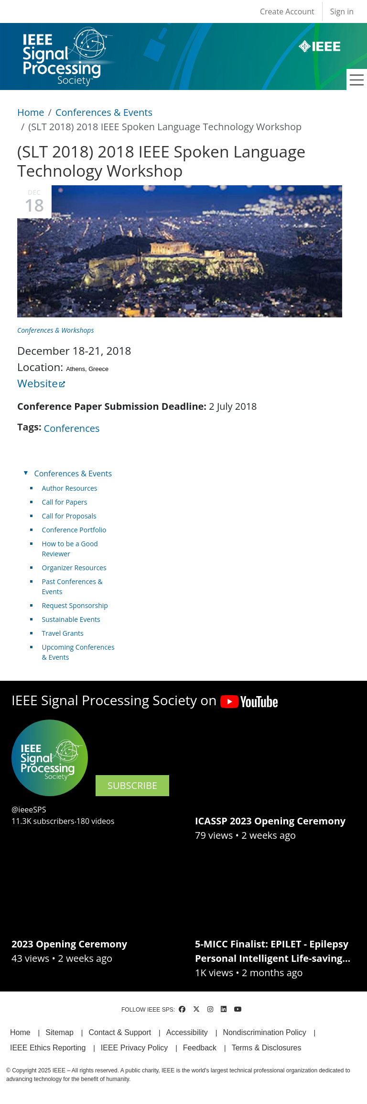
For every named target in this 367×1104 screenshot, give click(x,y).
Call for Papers (64, 502)
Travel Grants (63, 633)
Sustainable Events (71, 619)
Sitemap (59, 1032)
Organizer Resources (74, 567)
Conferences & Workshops (55, 330)
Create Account (287, 11)
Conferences (72, 428)
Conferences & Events (103, 112)
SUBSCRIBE (132, 785)
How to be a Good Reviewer (70, 548)
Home (30, 112)
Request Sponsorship (75, 605)
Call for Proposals (69, 515)
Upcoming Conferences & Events (78, 652)
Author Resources (69, 488)
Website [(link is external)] (41, 383)
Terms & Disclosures (267, 1048)
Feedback (199, 1048)
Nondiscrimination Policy (264, 1032)
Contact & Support (119, 1032)
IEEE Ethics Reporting (48, 1048)
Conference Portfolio (74, 529)
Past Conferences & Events (72, 586)
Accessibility (187, 1032)
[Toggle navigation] (356, 80)
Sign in (342, 11)
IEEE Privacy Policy (134, 1048)
